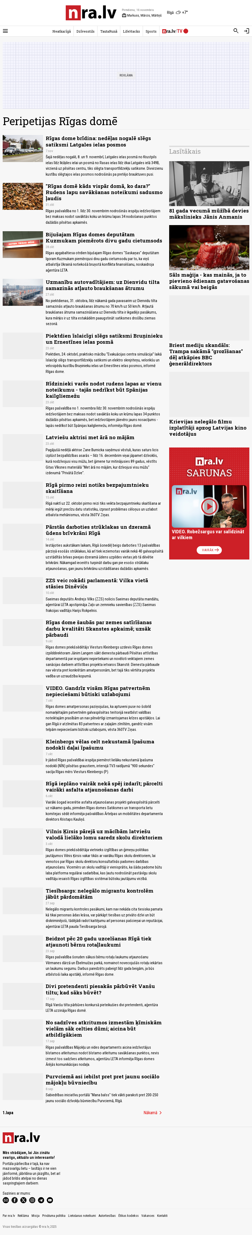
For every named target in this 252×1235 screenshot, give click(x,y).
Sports (151, 31)
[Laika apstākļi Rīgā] (177, 13)
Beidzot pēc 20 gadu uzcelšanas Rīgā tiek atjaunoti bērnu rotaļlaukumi (99, 941)
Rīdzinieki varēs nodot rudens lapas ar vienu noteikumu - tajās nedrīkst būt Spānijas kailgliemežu (104, 389)
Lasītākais (185, 151)
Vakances (147, 1216)
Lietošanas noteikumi (82, 1216)
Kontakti (162, 1216)
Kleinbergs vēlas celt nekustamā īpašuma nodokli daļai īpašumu (100, 744)
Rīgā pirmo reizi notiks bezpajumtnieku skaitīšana (97, 487)
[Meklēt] (236, 31)
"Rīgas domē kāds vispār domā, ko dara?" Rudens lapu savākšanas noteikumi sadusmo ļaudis (104, 192)
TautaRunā (108, 31)
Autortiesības (107, 1216)
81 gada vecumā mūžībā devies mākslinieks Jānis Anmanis (209, 213)
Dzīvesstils (85, 31)
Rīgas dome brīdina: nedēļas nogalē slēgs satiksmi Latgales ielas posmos (98, 141)
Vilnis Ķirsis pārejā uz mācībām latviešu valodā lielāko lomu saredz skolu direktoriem (104, 834)
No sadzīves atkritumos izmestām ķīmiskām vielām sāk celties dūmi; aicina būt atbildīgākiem (104, 1028)
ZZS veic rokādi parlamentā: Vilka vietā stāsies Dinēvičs (97, 583)
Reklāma (23, 1216)
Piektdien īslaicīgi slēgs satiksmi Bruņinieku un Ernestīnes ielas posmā (104, 338)
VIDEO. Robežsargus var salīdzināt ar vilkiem (208, 534)
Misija (36, 1216)
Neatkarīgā (61, 31)
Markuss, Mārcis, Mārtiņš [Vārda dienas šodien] (142, 15)
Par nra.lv (9, 1216)
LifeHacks (131, 31)
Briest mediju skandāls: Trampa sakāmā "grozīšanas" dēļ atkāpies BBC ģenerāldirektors (206, 354)
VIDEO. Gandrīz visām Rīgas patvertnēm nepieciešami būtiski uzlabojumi (98, 691)
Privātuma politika (53, 1216)
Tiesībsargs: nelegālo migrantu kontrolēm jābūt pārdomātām (99, 893)
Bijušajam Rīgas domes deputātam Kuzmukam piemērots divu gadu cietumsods (104, 237)
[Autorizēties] (246, 31)
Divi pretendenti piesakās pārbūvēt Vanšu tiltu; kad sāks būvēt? (100, 989)
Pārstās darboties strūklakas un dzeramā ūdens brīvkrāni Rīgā (98, 529)
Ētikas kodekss (128, 1216)
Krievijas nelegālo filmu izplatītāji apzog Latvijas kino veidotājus (207, 427)
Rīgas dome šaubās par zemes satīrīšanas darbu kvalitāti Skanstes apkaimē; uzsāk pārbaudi (99, 628)
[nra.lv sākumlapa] (91, 12)
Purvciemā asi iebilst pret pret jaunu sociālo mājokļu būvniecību (102, 1079)
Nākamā (154, 1113)
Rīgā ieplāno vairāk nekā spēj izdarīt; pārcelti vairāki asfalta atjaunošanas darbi (104, 786)
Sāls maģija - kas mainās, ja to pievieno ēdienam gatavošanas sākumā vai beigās (209, 280)
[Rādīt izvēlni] (5, 31)
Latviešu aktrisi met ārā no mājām (90, 437)
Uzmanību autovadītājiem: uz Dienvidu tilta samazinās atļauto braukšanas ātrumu (103, 285)
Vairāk (211, 550)
